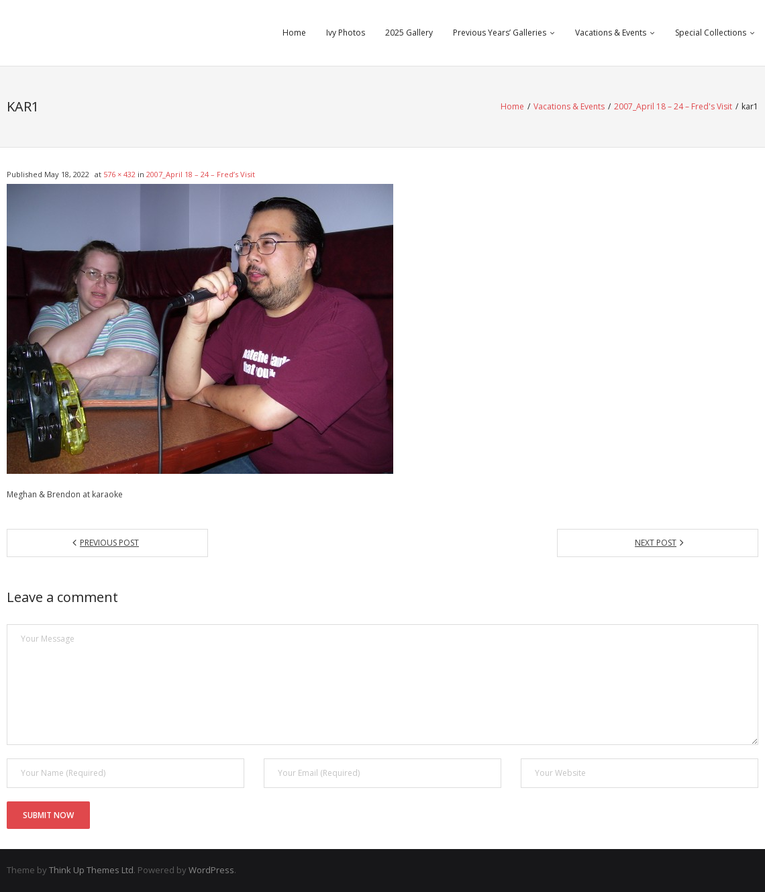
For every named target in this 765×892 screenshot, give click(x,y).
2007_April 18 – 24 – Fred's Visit (673, 106)
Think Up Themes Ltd (91, 870)
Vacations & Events (610, 32)
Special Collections (710, 32)
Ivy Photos (345, 32)
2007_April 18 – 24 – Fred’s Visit (200, 174)
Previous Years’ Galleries (499, 32)
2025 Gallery (409, 32)
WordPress (211, 870)
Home (294, 32)
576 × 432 (119, 174)
